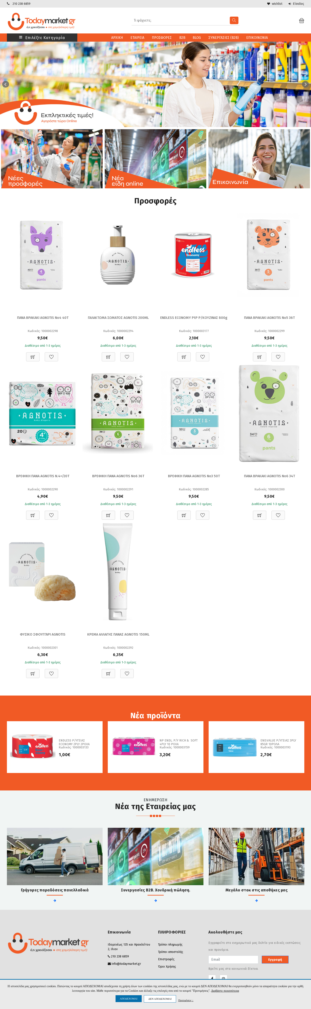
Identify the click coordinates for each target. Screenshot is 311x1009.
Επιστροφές (166, 959)
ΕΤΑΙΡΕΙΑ (137, 38)
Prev (5, 84)
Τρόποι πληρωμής (170, 944)
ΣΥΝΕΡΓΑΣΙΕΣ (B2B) (224, 38)
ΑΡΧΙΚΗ (117, 38)
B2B (182, 38)
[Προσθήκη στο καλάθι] (33, 354)
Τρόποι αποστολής (170, 952)
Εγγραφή (275, 960)
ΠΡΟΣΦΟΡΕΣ (162, 38)
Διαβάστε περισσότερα (225, 990)
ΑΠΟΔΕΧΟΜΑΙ (128, 998)
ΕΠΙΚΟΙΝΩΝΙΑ (257, 38)
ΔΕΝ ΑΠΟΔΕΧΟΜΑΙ (159, 998)
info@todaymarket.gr (126, 964)
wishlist (274, 4)
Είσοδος (296, 4)
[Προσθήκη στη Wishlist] (51, 354)
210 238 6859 (21, 4)
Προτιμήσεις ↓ (185, 1000)
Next (305, 84)
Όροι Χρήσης (167, 966)
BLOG (197, 38)
